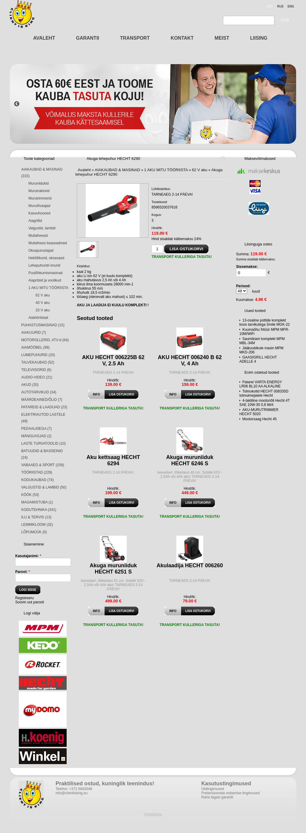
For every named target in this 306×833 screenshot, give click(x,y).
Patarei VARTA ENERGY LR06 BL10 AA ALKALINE (260, 384)
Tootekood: (160, 202)
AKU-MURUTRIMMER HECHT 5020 (259, 412)
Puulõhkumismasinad (45, 273)
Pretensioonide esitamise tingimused (230, 793)
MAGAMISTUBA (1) (37, 502)
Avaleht (84, 170)
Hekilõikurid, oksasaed (46, 258)
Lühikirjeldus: (161, 189)
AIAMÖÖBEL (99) (35, 347)
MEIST (222, 38)
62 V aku (43, 295)
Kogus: (157, 215)
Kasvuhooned (39, 213)
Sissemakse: (247, 267)
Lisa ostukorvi (121, 394)
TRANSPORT (135, 38)
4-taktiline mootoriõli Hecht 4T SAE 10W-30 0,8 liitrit (264, 402)
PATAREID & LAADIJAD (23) (44, 407)
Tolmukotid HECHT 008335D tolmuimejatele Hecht (263, 393)
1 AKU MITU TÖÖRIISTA (48, 288)
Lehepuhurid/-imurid (44, 265)
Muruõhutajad (39, 206)
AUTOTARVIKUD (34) (38, 392)
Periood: (243, 286)
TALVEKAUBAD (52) (37, 362)
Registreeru (24, 598)
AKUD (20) (30, 385)
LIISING (258, 38)
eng (290, 6)
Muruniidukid (38, 183)
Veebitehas (153, 814)
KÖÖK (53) (30, 495)
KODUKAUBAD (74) (37, 480)
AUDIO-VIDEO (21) (36, 377)
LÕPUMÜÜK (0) (34, 532)
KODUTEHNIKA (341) (38, 510)
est (270, 6)
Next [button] (290, 104)
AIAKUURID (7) (33, 332)
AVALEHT (44, 38)
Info (96, 394)
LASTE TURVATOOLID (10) (43, 443)
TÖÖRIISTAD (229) (36, 472)
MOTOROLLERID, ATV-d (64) (45, 340)
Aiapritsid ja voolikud (44, 280)
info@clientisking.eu (72, 793)
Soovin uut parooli (29, 602)
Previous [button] (17, 104)
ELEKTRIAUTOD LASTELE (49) (43, 417)
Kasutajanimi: (28, 556)
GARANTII (87, 38)
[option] (153, 104)
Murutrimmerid (39, 198)
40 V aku (43, 303)
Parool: (22, 572)
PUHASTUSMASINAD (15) (43, 325)
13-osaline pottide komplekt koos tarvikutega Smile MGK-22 (264, 322)
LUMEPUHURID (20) (38, 355)
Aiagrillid (35, 221)
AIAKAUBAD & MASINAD (117, 170)
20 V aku (43, 310)
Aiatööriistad (38, 318)
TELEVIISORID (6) (36, 370)
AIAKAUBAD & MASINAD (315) (41, 172)
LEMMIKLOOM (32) (37, 525)
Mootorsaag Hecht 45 (259, 419)
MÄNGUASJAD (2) (36, 436)
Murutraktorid (39, 191)
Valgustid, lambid (42, 228)
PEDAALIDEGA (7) (36, 428)
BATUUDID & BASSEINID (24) (42, 454)
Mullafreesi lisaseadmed (47, 243)
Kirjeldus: (83, 266)
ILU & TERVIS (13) (36, 517)
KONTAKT (182, 38)
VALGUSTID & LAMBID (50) (43, 487)
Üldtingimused (212, 789)
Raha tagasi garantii (217, 797)
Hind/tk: (157, 228)
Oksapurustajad (40, 250)
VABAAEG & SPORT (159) (42, 465)
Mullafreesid (38, 236)
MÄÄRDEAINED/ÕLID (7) (41, 400)
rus (280, 6)
